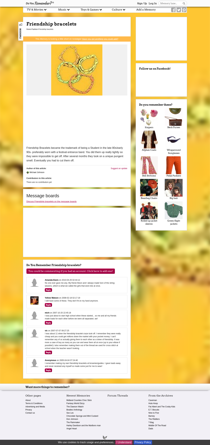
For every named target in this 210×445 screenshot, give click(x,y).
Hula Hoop (153, 403)
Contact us (30, 413)
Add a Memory (146, 9)
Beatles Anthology (74, 410)
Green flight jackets (174, 213)
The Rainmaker (73, 422)
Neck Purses (174, 118)
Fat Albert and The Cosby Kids (161, 407)
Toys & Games (91, 9)
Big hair (174, 189)
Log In (153, 3)
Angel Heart (71, 428)
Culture (118, 9)
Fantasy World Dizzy (75, 403)
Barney (151, 416)
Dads (150, 428)
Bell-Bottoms (149, 166)
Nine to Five (153, 413)
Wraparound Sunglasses (174, 142)
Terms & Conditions (33, 403)
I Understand (123, 442)
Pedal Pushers (174, 166)
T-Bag (151, 422)
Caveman (152, 400)
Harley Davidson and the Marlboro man (83, 425)
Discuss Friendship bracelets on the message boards (51, 201)
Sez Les (70, 413)
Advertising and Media (35, 407)
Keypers (149, 118)
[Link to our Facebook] (173, 10)
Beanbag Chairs (149, 189)
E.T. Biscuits (153, 410)
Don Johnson (72, 419)
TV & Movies (37, 9)
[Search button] (184, 3)
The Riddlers (154, 419)
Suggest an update (119, 168)
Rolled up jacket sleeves (149, 213)
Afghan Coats (149, 141)
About (28, 400)
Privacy (28, 410)
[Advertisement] (76, 121)
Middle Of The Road (157, 425)
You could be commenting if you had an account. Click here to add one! (70, 271)
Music (64, 9)
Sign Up (142, 3)
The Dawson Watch (75, 407)
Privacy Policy (143, 442)
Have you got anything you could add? (100, 39)
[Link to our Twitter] (179, 10)
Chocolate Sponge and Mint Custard (82, 416)
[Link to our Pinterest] (184, 10)
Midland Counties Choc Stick (79, 400)
